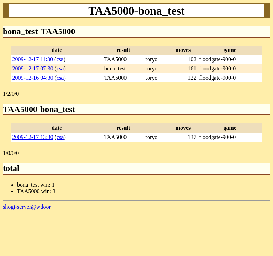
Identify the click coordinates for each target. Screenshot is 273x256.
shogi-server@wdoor (27, 207)
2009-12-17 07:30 (32, 68)
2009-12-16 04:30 (32, 78)
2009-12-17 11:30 (32, 59)
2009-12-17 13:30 (32, 137)
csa (59, 59)
